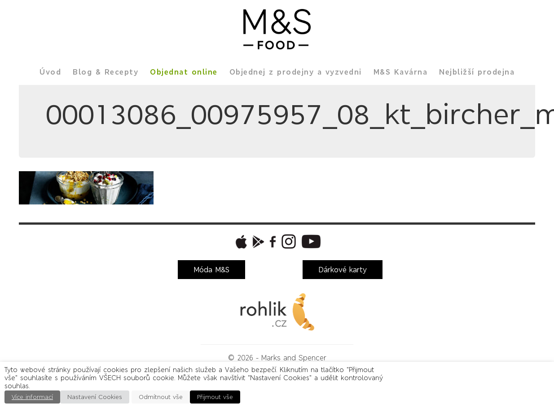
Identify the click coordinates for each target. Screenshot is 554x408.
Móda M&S (211, 270)
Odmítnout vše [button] (161, 397)
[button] (240, 241)
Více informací (32, 397)
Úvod (50, 72)
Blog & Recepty (105, 72)
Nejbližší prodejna (476, 72)
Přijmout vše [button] (215, 397)
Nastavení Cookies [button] (94, 397)
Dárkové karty (342, 270)
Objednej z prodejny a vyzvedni (295, 72)
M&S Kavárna (401, 72)
